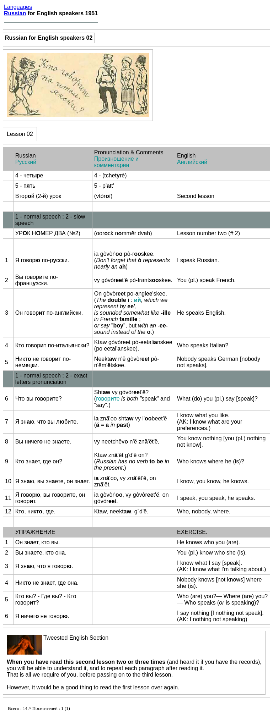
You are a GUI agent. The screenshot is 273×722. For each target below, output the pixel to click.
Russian (15, 13)
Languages (18, 7)
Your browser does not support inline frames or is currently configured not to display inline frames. (60, 710)
